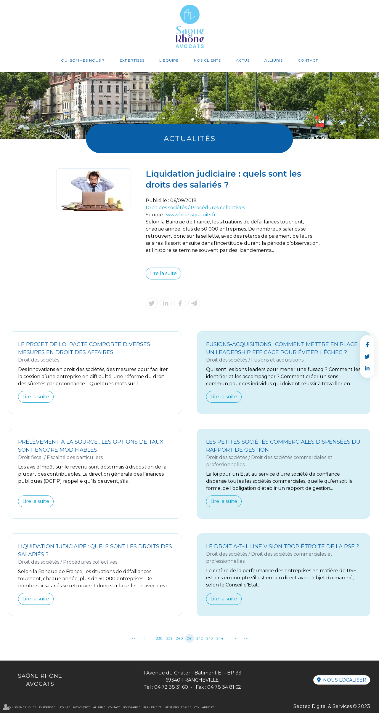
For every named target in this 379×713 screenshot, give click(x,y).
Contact (308, 60)
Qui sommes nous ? (83, 60)
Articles (208, 707)
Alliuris (273, 60)
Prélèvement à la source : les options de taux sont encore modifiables (90, 446)
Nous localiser (344, 680)
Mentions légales (178, 707)
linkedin (367, 368)
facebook (367, 344)
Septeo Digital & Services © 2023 (331, 706)
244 (219, 638)
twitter (367, 356)
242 (199, 638)
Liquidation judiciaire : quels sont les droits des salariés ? (95, 550)
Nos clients (207, 60)
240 (179, 638)
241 (189, 638)
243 (209, 638)
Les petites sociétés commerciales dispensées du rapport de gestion (283, 446)
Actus (243, 60)
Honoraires (131, 707)
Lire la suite (163, 273)
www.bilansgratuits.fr (191, 215)
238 (159, 638)
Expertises (132, 60)
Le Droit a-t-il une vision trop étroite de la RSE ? (282, 546)
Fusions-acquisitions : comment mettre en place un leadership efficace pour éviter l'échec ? (282, 348)
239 (169, 638)
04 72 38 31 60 (171, 687)
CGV (196, 707)
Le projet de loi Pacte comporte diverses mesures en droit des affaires (84, 348)
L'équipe (169, 60)
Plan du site (152, 707)
